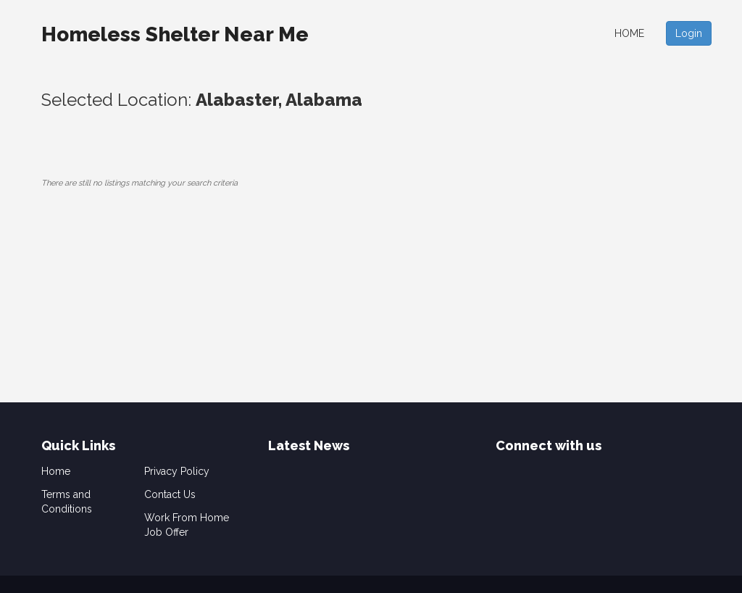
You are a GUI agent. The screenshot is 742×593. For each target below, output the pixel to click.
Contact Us (170, 494)
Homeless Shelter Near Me (175, 34)
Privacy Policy (176, 471)
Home (629, 33)
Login (688, 33)
